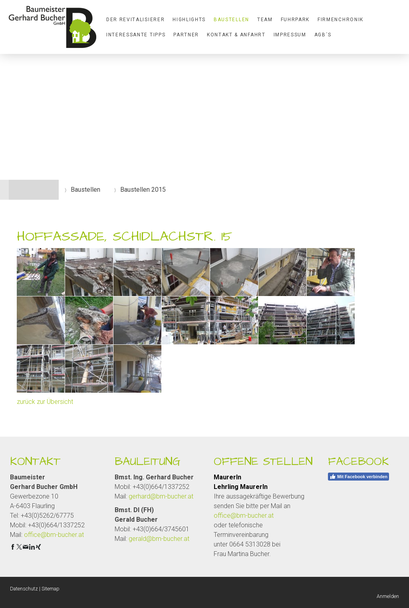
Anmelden (388, 596)
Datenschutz (24, 589)
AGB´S (323, 35)
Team (265, 19)
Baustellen (231, 19)
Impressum (290, 35)
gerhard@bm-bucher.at (161, 496)
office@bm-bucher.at (54, 534)
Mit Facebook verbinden (358, 476)
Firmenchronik (340, 19)
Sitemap (51, 589)
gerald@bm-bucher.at (159, 538)
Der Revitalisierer (135, 19)
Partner (186, 35)
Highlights (189, 19)
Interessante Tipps (135, 35)
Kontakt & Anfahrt (236, 35)
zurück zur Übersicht (45, 401)
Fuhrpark (295, 19)
